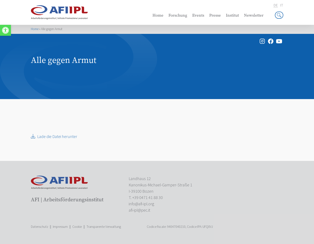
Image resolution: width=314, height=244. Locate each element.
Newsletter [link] (254, 15)
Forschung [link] (177, 15)
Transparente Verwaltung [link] (103, 226)
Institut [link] (232, 15)
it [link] (281, 5)
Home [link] (157, 15)
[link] (5, 30)
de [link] (275, 6)
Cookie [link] (77, 226)
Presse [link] (215, 15)
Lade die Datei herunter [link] (57, 137)
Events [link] (198, 15)
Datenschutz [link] (39, 226)
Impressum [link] (60, 226)
